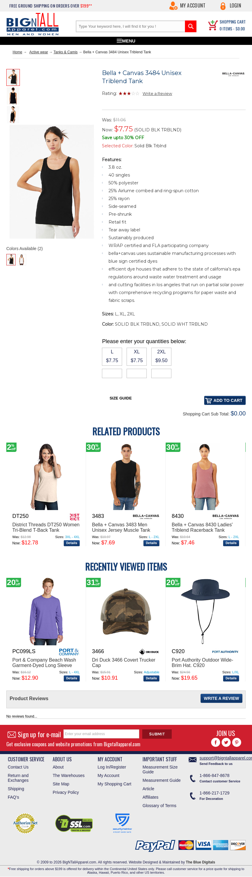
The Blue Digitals (200, 862)
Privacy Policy (66, 792)
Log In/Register (112, 767)
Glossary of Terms (160, 805)
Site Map (61, 783)
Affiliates (150, 797)
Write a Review (157, 93)
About (58, 767)
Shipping (16, 788)
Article (148, 788)
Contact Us (18, 767)
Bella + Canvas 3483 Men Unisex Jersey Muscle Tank (121, 527)
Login (235, 5)
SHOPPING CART (233, 21)
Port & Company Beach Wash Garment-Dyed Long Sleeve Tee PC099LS (44, 665)
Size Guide (120, 398)
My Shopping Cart (114, 783)
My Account (193, 5)
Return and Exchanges (18, 778)
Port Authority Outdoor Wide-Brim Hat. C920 (202, 662)
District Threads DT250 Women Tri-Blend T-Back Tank (45, 527)
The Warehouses (69, 775)
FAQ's (13, 797)
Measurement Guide (162, 780)
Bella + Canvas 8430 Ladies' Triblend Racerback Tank (202, 527)
